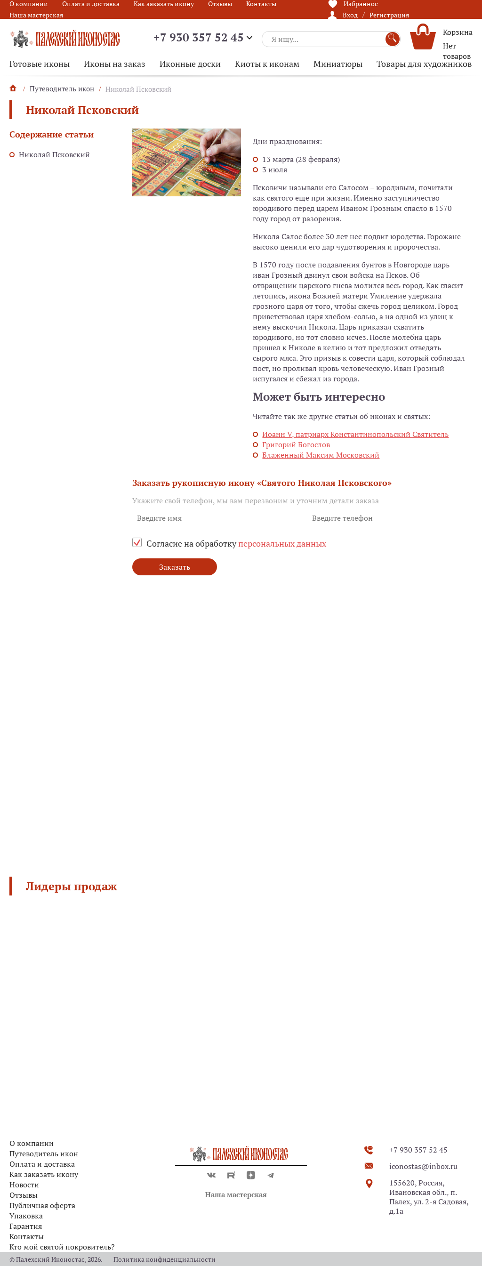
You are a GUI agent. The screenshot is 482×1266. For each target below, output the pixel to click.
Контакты (26, 1236)
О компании (31, 1143)
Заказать (174, 567)
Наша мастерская (36, 14)
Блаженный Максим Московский (320, 455)
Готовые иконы (39, 63)
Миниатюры (337, 63)
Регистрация (389, 14)
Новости (24, 1184)
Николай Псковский (54, 154)
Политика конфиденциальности (164, 1259)
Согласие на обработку (236, 543)
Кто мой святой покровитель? (62, 1247)
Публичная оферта (42, 1205)
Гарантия (25, 1226)
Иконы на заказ (114, 63)
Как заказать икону (43, 1174)
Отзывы (23, 1195)
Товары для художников (424, 63)
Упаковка (26, 1215)
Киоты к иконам (267, 63)
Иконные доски (190, 63)
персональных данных (282, 543)
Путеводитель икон (43, 1153)
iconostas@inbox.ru (423, 1166)
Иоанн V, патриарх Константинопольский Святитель (355, 434)
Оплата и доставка (42, 1164)
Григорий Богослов (296, 444)
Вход (350, 14)
